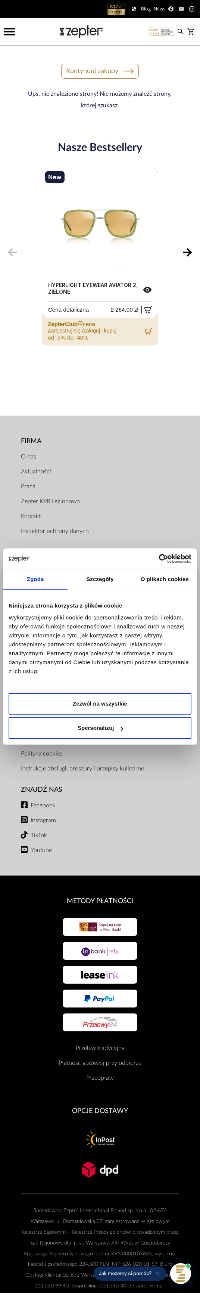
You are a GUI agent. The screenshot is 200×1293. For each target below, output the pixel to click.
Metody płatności (100, 901)
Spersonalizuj (100, 728)
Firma (31, 441)
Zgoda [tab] (35, 579)
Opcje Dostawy (100, 1111)
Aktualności (36, 471)
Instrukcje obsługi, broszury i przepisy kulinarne (82, 769)
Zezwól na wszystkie (100, 703)
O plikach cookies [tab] (165, 579)
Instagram (43, 820)
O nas (28, 457)
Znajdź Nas (41, 789)
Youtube (41, 850)
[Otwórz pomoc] (180, 1273)
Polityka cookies (42, 754)
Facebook (43, 805)
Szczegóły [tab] (99, 579)
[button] (130, 1274)
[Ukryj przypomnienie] (157, 1273)
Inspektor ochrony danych (55, 531)
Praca (28, 486)
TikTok (39, 835)
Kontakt (31, 516)
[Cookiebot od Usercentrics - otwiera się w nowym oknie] (158, 559)
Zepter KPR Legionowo (50, 501)
